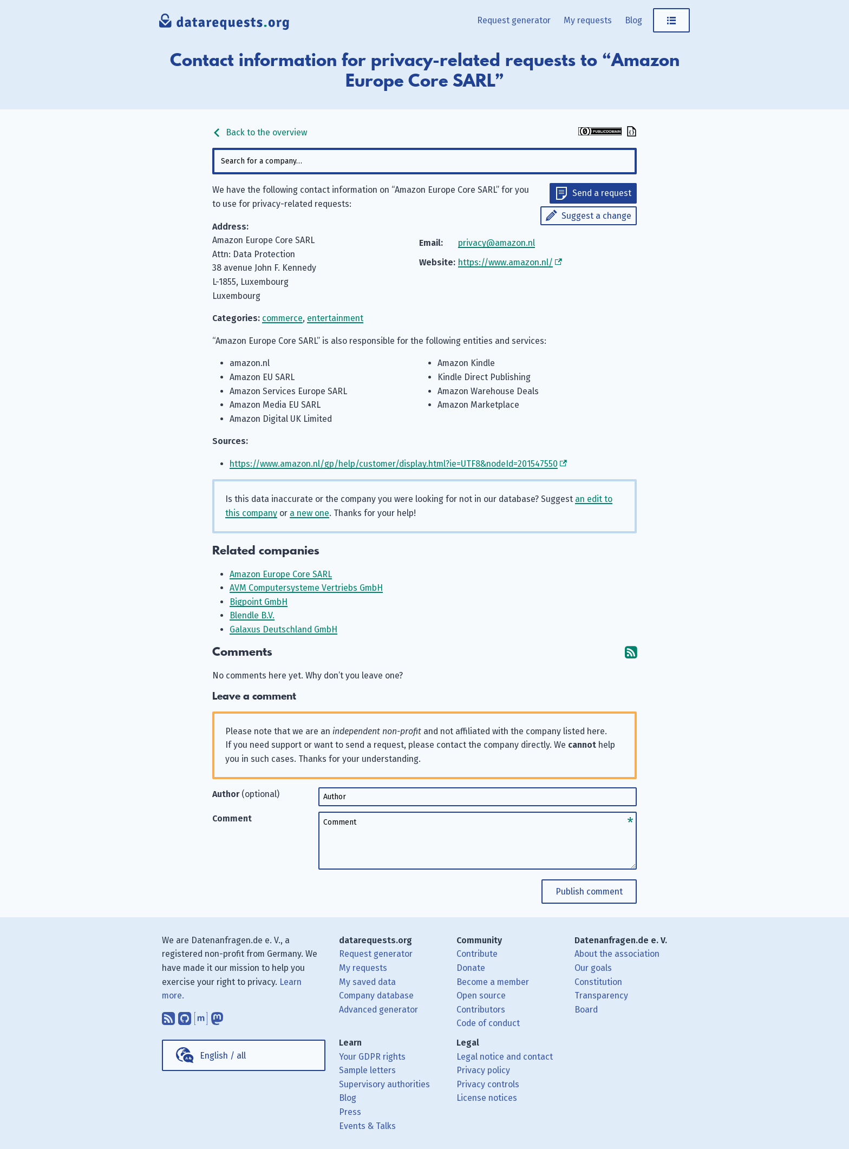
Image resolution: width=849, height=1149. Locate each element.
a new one (309, 513)
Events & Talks (367, 1126)
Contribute (477, 954)
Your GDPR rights (372, 1057)
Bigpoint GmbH (259, 602)
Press (350, 1112)
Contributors (480, 1009)
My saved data (367, 982)
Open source (481, 995)
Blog (633, 20)
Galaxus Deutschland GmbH (283, 629)
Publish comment (589, 891)
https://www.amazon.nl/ (505, 262)
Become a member (492, 982)
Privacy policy (483, 1070)
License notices (486, 1098)
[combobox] (424, 161)
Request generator (514, 20)
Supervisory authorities (384, 1084)
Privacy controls (487, 1084)
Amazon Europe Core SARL (281, 574)
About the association (616, 954)
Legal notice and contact (504, 1057)
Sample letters (367, 1070)
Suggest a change (596, 216)
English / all (223, 1055)
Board (586, 1009)
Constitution (598, 982)
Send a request (601, 193)
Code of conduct (488, 1023)
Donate (470, 968)
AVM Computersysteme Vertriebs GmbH (306, 588)
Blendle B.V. (252, 615)
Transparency (601, 995)
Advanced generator (378, 1009)
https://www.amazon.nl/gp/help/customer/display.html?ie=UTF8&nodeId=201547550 (394, 464)
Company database (376, 995)
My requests (588, 20)
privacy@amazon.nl (496, 243)
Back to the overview (259, 132)
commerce (282, 318)
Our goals (593, 968)
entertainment (335, 318)
